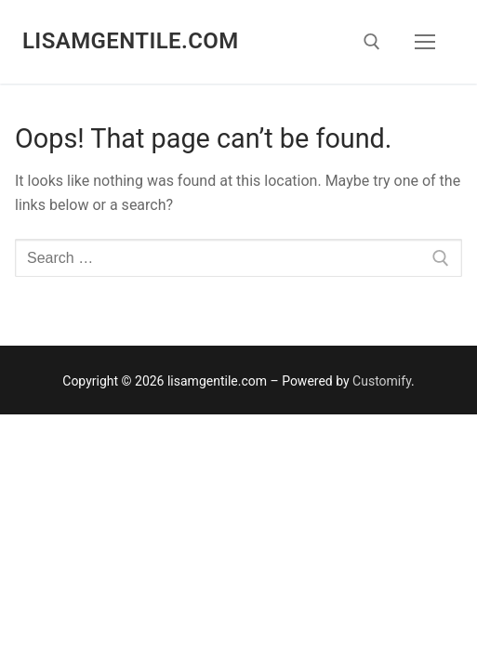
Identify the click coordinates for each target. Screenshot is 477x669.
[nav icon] (425, 41)
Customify (381, 381)
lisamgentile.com (130, 41)
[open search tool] (372, 41)
